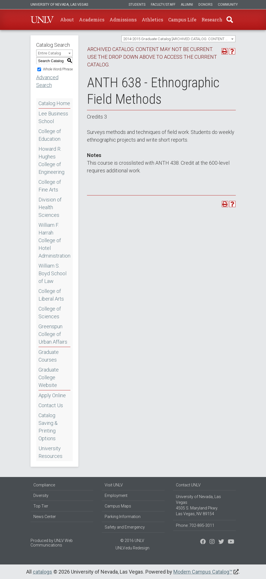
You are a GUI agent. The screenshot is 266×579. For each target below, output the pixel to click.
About (67, 20)
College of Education (49, 135)
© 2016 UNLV (132, 540)
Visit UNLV (114, 485)
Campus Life (182, 20)
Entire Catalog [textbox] (49, 53)
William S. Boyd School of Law (52, 273)
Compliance (44, 485)
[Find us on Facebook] (203, 542)
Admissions (123, 20)
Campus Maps (118, 506)
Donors (205, 5)
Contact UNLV (188, 485)
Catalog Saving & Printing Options (48, 426)
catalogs (42, 572)
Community (228, 5)
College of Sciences (49, 312)
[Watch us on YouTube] (231, 542)
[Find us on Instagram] (221, 542)
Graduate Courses (48, 356)
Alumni (187, 5)
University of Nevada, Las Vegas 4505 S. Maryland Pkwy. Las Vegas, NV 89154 (198, 505)
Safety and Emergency (125, 527)
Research (212, 20)
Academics (91, 20)
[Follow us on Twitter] (212, 542)
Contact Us (50, 405)
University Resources (50, 452)
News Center (44, 516)
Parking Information (123, 516)
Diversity (40, 495)
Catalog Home (54, 103)
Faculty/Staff (163, 5)
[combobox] (178, 38)
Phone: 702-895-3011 (195, 525)
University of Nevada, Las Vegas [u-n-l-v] (59, 5)
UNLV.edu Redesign (132, 548)
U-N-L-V (42, 19)
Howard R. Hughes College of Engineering (51, 160)
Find (230, 19)
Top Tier (40, 506)
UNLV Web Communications (52, 542)
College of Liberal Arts (51, 295)
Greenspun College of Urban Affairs (52, 334)
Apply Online (52, 395)
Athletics (152, 20)
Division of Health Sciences (50, 207)
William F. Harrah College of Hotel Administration (54, 240)
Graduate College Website (48, 377)
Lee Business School (53, 117)
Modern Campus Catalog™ (202, 572)
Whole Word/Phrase (58, 69)
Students (137, 5)
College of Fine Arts (49, 186)
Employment (116, 495)
